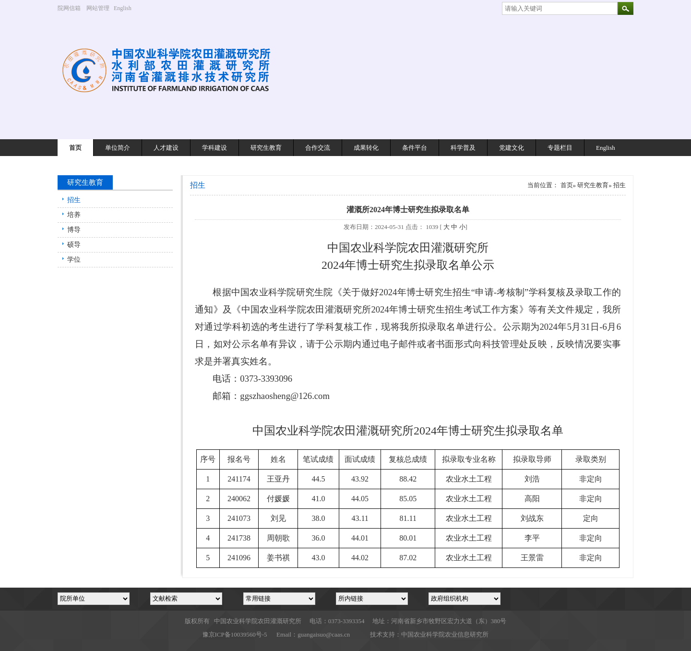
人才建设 (166, 147)
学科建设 (214, 147)
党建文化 (511, 147)
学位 (74, 259)
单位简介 (117, 147)
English (126, 8)
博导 (74, 229)
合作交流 (317, 147)
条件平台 (414, 147)
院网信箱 (69, 8)
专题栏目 (560, 147)
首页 (75, 147)
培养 (74, 214)
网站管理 (97, 8)
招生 (74, 200)
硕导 (74, 244)
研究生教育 (266, 147)
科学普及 (463, 147)
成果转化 (366, 147)
